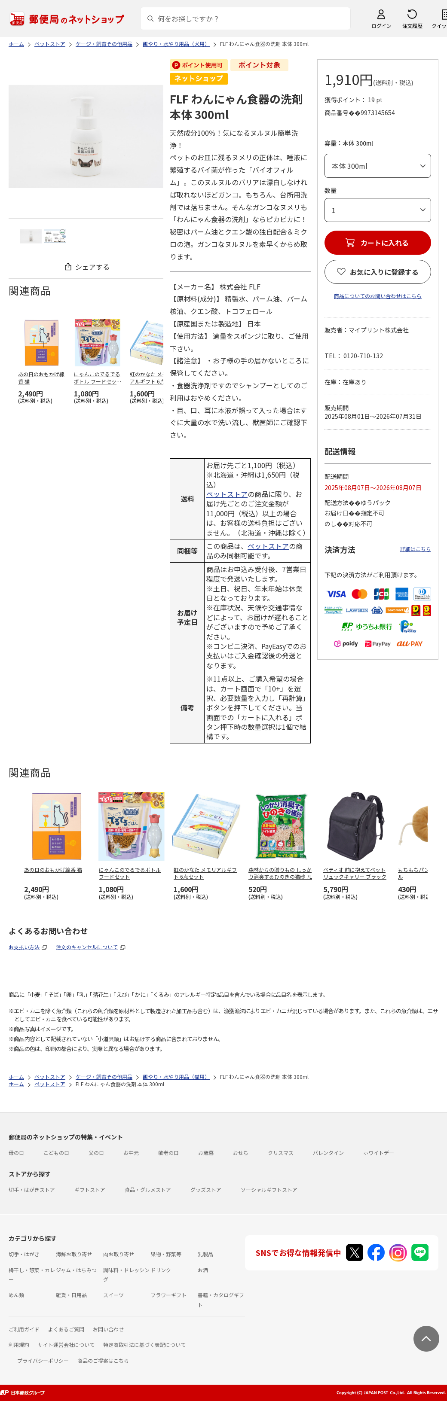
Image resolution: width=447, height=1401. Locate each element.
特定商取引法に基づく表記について (144, 1344)
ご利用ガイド (24, 1329)
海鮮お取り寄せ (74, 1254)
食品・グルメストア (148, 1189)
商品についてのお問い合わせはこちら (378, 295)
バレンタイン (328, 1152)
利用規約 (19, 1344)
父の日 (96, 1152)
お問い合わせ (108, 1329)
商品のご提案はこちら (103, 1360)
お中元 (131, 1152)
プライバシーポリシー (43, 1360)
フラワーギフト (168, 1294)
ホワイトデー (378, 1152)
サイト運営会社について (66, 1344)
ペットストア (227, 494)
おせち (240, 1152)
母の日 (16, 1152)
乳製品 (205, 1254)
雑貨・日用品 (71, 1294)
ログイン (381, 25)
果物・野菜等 (165, 1254)
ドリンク (160, 1269)
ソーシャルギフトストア (269, 1189)
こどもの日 (56, 1152)
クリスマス (281, 1152)
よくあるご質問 (66, 1329)
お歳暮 (206, 1152)
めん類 (16, 1294)
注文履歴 (412, 25)
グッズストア (205, 1189)
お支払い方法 (24, 946)
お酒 (203, 1269)
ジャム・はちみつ (76, 1269)
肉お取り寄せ (118, 1254)
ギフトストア (89, 1189)
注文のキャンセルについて (87, 946)
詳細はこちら (415, 548)
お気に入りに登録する (384, 272)
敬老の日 (168, 1152)
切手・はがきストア (32, 1189)
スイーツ (113, 1294)
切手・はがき (24, 1254)
